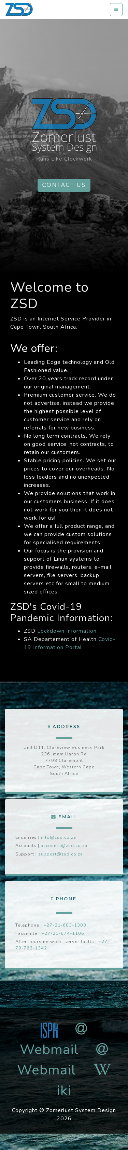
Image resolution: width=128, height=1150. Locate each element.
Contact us (64, 185)
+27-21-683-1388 (64, 925)
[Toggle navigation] (116, 9)
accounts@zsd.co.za (64, 846)
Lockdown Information (67, 631)
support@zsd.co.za (60, 854)
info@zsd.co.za (58, 837)
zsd (19, 9)
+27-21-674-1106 (62, 933)
